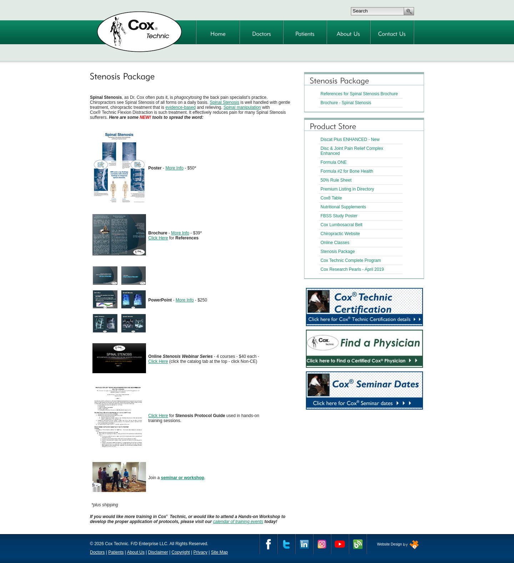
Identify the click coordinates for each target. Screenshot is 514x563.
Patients (116, 552)
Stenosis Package (338, 251)
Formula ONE (334, 162)
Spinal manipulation (242, 107)
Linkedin (304, 544)
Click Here (158, 237)
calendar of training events (238, 521)
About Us (136, 552)
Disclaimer (158, 552)
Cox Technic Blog (358, 544)
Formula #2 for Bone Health (347, 171)
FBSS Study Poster (339, 215)
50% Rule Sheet (336, 180)
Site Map (219, 552)
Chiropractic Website (340, 233)
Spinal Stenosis (225, 102)
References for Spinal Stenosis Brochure (359, 93)
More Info (174, 168)
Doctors (97, 552)
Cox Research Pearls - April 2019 (352, 269)
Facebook (268, 544)
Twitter (286, 544)
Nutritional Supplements (343, 206)
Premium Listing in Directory (347, 189)
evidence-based (180, 107)
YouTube (340, 544)
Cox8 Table (331, 198)
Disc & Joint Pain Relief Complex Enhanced (352, 151)
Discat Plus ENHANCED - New (350, 139)
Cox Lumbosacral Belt (341, 224)
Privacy (200, 552)
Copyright (181, 552)
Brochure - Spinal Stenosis (346, 102)
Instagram (322, 544)
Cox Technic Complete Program (351, 260)
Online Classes (335, 242)
